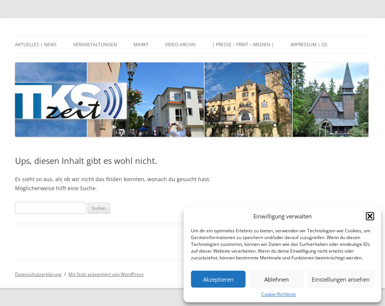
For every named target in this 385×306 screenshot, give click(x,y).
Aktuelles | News (36, 44)
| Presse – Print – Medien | (243, 44)
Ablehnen (276, 279)
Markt (141, 44)
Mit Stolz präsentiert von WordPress (106, 274)
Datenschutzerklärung (38, 274)
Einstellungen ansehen (341, 279)
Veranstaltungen (95, 44)
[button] (370, 216)
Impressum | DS (309, 44)
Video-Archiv (180, 44)
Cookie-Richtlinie (278, 294)
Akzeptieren (218, 279)
